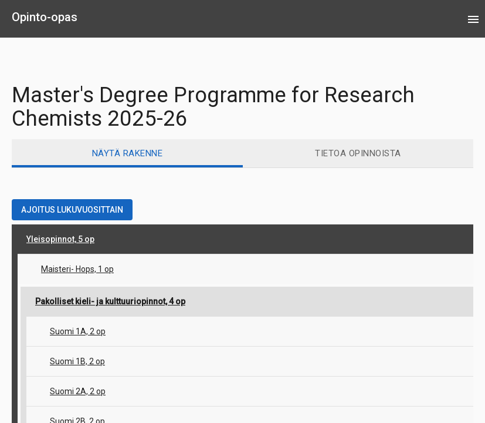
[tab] (127, 153)
